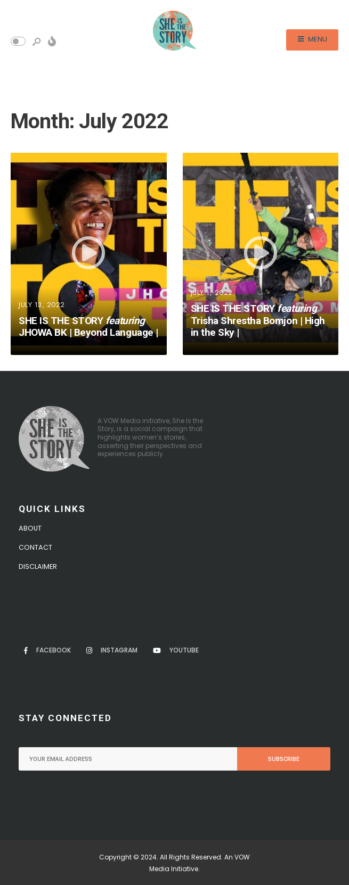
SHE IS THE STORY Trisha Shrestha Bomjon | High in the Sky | (258, 320)
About (30, 528)
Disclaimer (38, 566)
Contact (35, 547)
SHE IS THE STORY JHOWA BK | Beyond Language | (88, 327)
